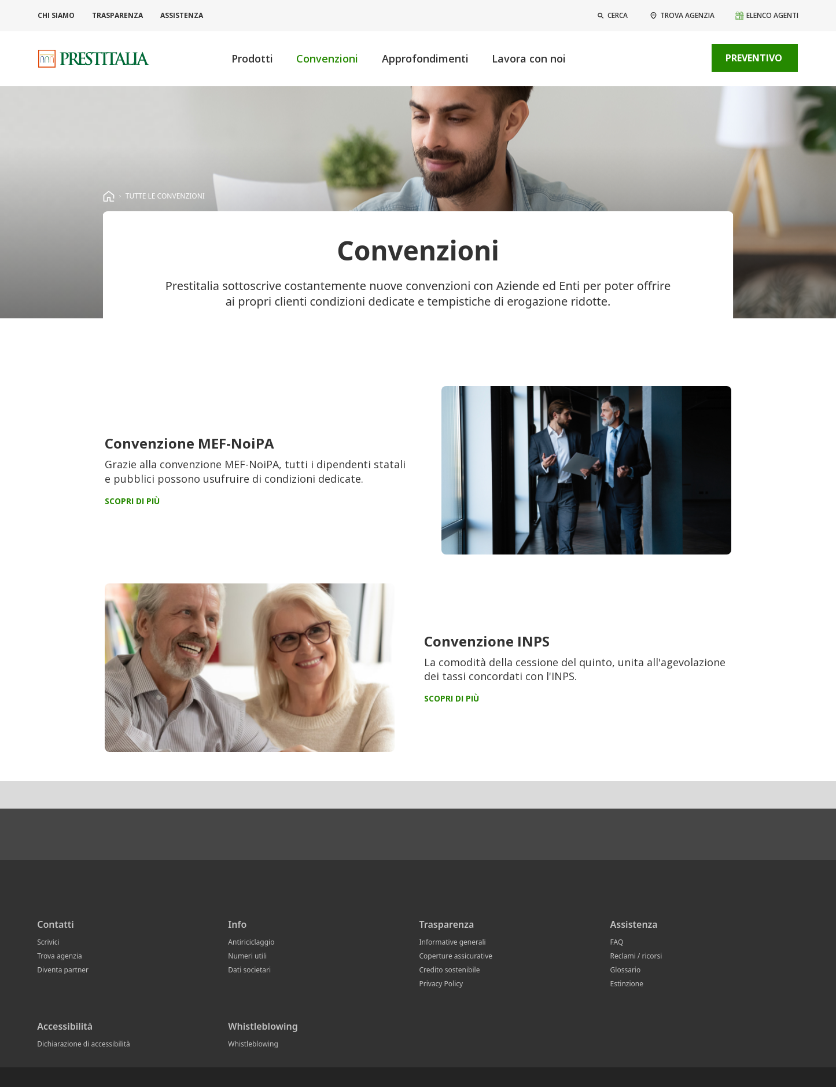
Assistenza (181, 15)
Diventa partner (63, 970)
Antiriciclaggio (251, 942)
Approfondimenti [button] (425, 58)
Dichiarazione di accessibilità (83, 1044)
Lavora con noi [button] (529, 58)
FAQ (617, 942)
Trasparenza (117, 15)
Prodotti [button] (252, 58)
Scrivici (48, 942)
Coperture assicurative (455, 956)
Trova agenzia (59, 956)
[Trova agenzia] (682, 15)
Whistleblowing (253, 1044)
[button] (612, 15)
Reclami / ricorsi (636, 956)
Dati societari (249, 970)
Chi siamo (56, 15)
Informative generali (452, 942)
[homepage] (109, 196)
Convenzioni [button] (327, 58)
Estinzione (626, 984)
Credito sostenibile (449, 970)
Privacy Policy (441, 984)
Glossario (625, 970)
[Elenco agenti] (766, 15)
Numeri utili (247, 956)
